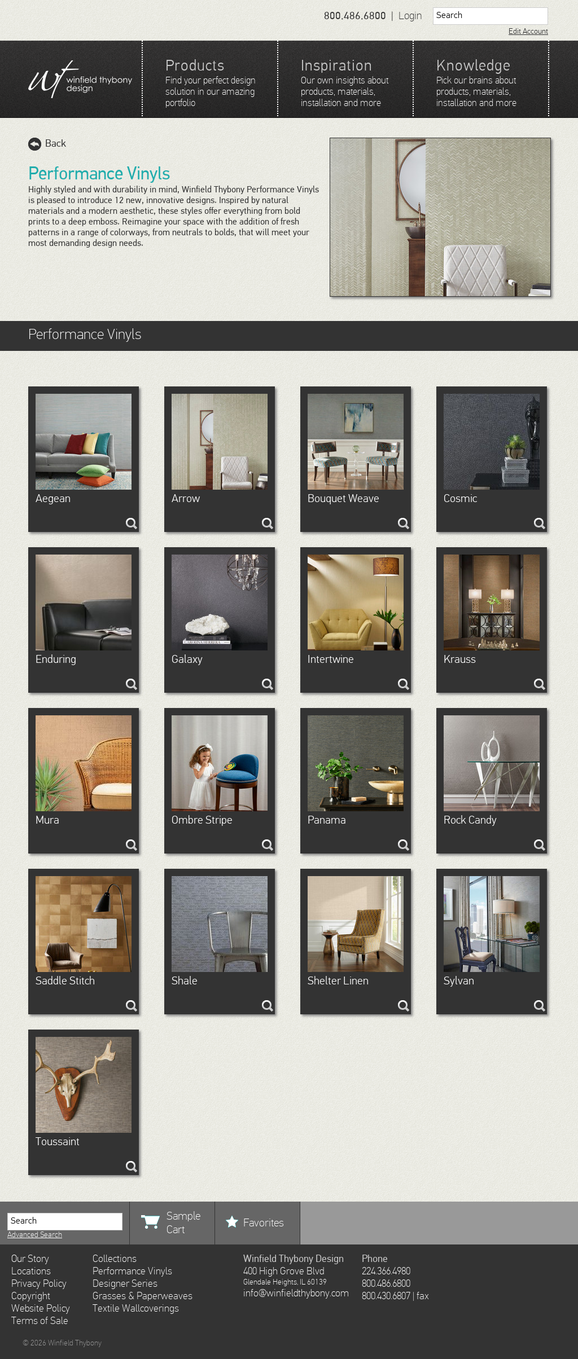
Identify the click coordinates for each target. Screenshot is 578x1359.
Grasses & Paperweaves (142, 1296)
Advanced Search (34, 1235)
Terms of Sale (39, 1321)
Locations (31, 1271)
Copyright (30, 1296)
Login (410, 16)
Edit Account (528, 32)
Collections (115, 1259)
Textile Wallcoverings (136, 1309)
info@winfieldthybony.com (296, 1293)
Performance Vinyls (132, 1271)
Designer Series (125, 1284)
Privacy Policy (39, 1284)
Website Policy (40, 1309)
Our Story (30, 1259)
